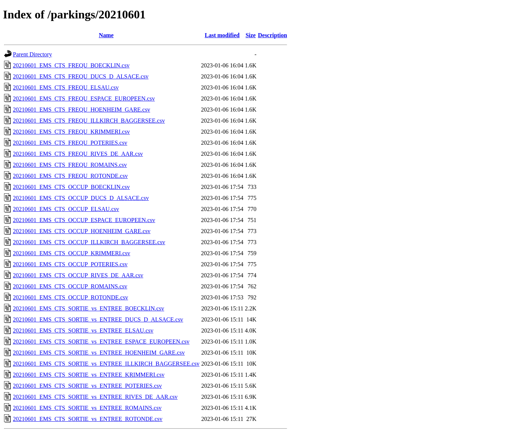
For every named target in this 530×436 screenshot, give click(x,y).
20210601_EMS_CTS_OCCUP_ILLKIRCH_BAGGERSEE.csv (89, 242)
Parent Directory (32, 54)
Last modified (222, 35)
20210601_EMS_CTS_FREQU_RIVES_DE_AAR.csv (78, 154)
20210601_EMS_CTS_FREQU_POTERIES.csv (70, 143)
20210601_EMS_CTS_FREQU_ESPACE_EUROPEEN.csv (84, 98)
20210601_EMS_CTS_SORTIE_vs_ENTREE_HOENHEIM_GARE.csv (99, 352)
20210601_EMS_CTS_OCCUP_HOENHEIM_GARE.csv (82, 231)
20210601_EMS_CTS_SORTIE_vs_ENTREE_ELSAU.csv (83, 330)
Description (272, 35)
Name (106, 35)
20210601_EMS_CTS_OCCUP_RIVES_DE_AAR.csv (78, 275)
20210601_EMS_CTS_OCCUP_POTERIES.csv (70, 264)
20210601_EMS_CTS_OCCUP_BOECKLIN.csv (71, 187)
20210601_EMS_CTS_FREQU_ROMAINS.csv (70, 165)
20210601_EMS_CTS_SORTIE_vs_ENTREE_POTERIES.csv (87, 386)
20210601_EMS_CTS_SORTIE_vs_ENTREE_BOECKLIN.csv (88, 308)
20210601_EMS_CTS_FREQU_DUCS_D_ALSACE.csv (80, 76)
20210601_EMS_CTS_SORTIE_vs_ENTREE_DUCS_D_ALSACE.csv (98, 319)
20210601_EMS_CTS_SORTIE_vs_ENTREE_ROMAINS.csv (87, 408)
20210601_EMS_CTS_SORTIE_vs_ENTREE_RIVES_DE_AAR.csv (95, 397)
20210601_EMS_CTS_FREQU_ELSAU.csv (66, 87)
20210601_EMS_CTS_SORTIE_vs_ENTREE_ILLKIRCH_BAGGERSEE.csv (106, 364)
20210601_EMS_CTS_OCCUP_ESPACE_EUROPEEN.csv (84, 220)
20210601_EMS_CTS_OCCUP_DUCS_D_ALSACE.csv (81, 198)
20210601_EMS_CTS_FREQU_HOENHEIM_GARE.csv (81, 109)
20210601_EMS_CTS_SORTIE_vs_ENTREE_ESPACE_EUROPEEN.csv (101, 341)
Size (250, 35)
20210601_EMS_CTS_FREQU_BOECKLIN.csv (71, 65)
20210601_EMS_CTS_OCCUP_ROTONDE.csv (70, 297)
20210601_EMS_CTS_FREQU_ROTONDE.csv (70, 176)
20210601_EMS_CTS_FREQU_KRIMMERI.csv (71, 132)
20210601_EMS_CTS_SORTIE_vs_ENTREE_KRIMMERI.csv (89, 375)
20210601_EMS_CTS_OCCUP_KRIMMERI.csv (71, 253)
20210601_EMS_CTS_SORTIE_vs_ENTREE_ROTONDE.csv (87, 419)
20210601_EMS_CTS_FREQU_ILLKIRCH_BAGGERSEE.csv (89, 120)
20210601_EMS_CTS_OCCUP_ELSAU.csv (66, 209)
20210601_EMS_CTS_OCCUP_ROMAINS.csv (70, 286)
